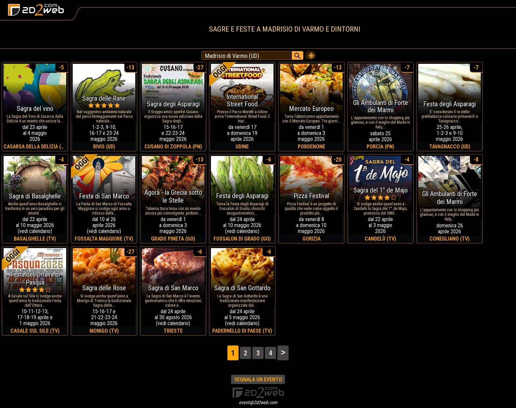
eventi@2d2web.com (258, 402)
